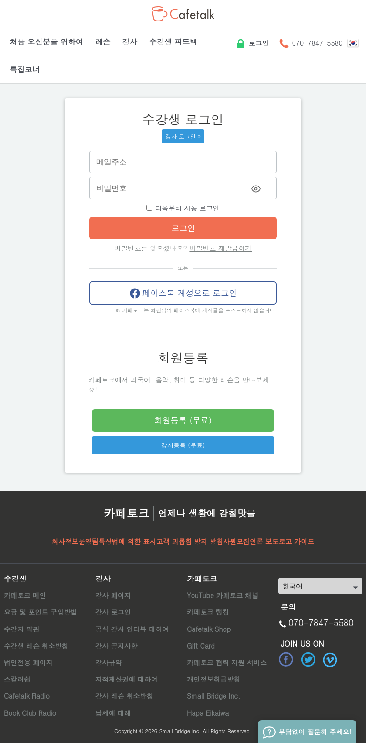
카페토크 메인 (25, 595)
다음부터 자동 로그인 (182, 208)
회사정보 (65, 541)
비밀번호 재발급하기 (220, 248)
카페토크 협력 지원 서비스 (227, 662)
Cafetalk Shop (209, 629)
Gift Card (201, 645)
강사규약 (108, 662)
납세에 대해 (113, 713)
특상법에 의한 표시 (127, 541)
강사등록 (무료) (183, 445)
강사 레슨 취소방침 (124, 696)
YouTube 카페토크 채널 (222, 595)
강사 (129, 41)
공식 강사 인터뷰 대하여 (132, 629)
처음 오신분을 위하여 (46, 41)
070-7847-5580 (310, 44)
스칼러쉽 (17, 679)
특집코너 (25, 69)
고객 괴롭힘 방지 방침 (189, 541)
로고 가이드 (297, 541)
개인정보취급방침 (213, 679)
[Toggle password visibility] (256, 189)
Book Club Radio (30, 713)
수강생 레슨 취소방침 (36, 645)
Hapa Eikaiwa (208, 713)
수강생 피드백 (173, 41)
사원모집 (236, 541)
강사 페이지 (113, 595)
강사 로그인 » (183, 136)
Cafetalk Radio (27, 696)
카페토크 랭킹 (208, 612)
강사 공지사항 (116, 645)
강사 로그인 (113, 612)
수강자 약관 (22, 629)
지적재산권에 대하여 (126, 679)
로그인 (252, 44)
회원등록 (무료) (183, 420)
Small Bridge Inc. (213, 696)
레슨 (102, 41)
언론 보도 (264, 541)
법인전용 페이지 (28, 662)
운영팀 (89, 541)
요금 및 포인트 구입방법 (40, 612)
